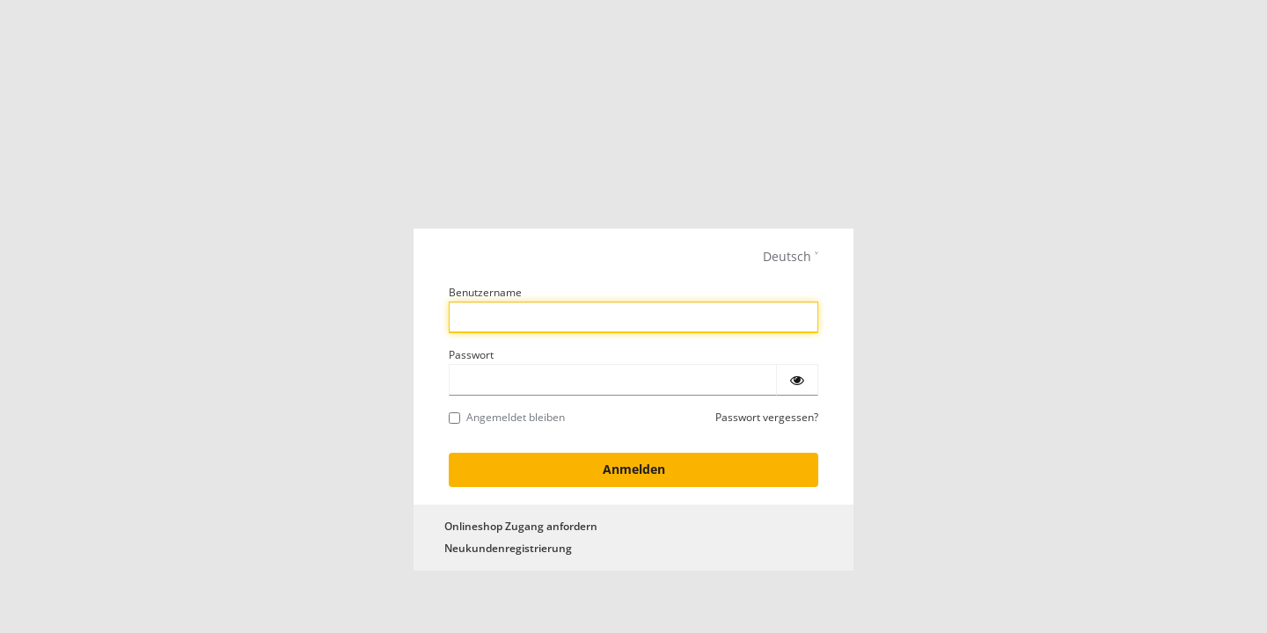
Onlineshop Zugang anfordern (520, 526)
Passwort (471, 354)
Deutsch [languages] (787, 256)
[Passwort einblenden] (797, 380)
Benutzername (485, 292)
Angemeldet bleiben (507, 417)
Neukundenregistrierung (508, 548)
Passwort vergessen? (766, 417)
